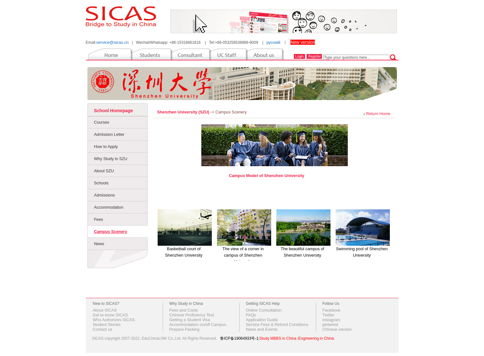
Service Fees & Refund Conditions (277, 324)
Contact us (102, 329)
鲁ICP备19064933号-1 (239, 338)
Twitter (329, 315)
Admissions (104, 195)
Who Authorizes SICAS (114, 319)
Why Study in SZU (111, 158)
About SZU (104, 170)
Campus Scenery (110, 231)
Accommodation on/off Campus (197, 324)
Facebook (331, 310)
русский (273, 42)
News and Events (262, 329)
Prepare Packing (184, 329)
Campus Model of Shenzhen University (266, 175)
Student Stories (107, 324)
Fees (98, 219)
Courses (101, 122)
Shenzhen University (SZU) (184, 112)
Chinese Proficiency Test (191, 315)
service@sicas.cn (112, 42)
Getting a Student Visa (189, 319)
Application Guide (262, 319)
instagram (331, 319)
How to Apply (106, 146)
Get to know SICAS (110, 315)
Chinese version (337, 329)
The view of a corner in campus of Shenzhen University (243, 255)
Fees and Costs (183, 310)
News (99, 243)
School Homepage (113, 110)
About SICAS (105, 310)
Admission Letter (109, 134)
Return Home (378, 113)
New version (302, 42)
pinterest (330, 324)
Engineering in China (316, 338)
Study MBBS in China (277, 338)
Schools (101, 183)
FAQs (251, 315)
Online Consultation (264, 310)
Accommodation (108, 207)
